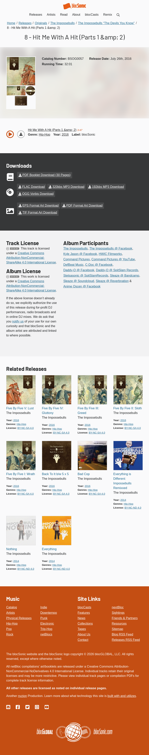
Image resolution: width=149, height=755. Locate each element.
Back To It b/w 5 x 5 (55, 473)
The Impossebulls (75, 248)
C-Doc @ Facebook (99, 264)
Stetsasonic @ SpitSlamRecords (85, 275)
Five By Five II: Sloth (127, 407)
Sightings (118, 612)
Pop (9, 628)
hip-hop (44, 134)
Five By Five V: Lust (20, 407)
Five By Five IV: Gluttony (52, 410)
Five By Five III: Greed (88, 410)
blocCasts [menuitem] (92, 14)
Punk (43, 617)
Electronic (47, 623)
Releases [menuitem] (35, 14)
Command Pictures (76, 258)
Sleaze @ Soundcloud (78, 280)
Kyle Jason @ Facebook (80, 253)
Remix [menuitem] (107, 14)
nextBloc (118, 606)
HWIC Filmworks (110, 253)
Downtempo (48, 612)
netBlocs (46, 633)
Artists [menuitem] (51, 14)
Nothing (11, 548)
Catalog (11, 606)
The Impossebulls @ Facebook (110, 248)
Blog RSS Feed (122, 633)
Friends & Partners (125, 617)
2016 (65, 134)
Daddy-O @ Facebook (78, 269)
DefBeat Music (73, 264)
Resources (119, 623)
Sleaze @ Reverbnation (112, 280)
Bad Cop (84, 473)
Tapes (82, 628)
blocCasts (84, 606)
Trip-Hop (46, 628)
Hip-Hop (12, 623)
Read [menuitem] (64, 14)
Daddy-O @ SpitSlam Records (117, 269)
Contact (83, 639)
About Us (84, 633)
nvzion (22, 695)
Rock (9, 633)
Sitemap (117, 628)
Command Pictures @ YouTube (113, 258)
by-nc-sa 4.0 (25, 427)
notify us (18, 320)
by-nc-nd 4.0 (133, 507)
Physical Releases (19, 617)
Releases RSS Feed (126, 639)
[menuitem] (118, 14)
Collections (85, 623)
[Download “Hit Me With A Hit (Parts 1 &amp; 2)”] (21, 134)
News (81, 617)
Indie (43, 606)
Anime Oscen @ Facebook (81, 285)
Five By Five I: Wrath (20, 473)
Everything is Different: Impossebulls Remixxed (122, 480)
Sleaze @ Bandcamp (124, 275)
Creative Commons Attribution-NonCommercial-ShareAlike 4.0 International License (31, 257)
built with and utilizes (121, 695)
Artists (10, 612)
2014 (123, 499)
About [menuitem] (76, 14)
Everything (49, 548)
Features (84, 612)
